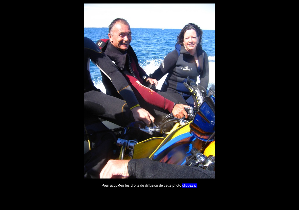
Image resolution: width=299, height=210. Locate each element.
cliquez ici (189, 185)
